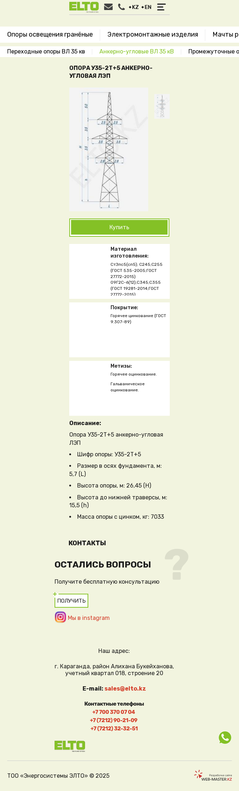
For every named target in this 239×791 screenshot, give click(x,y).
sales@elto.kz (125, 688)
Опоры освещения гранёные (50, 34)
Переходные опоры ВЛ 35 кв (46, 51)
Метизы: (121, 366)
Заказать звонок (121, 7)
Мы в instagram (89, 618)
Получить (71, 601)
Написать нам (108, 7)
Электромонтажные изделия (152, 34)
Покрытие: (124, 308)
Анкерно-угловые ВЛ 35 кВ (136, 51)
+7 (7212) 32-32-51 (113, 728)
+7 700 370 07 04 (113, 712)
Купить (119, 227)
